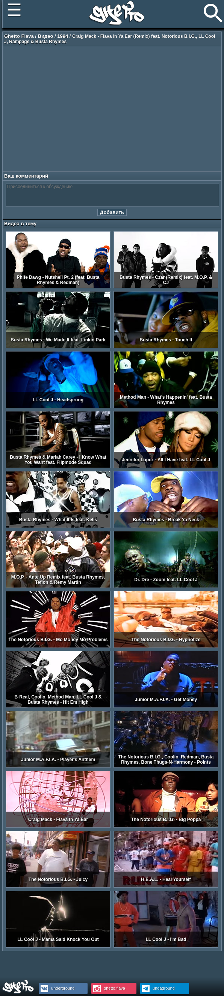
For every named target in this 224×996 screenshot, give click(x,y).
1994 (62, 36)
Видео (45, 36)
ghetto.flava (108, 988)
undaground (157, 988)
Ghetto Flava (19, 36)
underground (56, 988)
